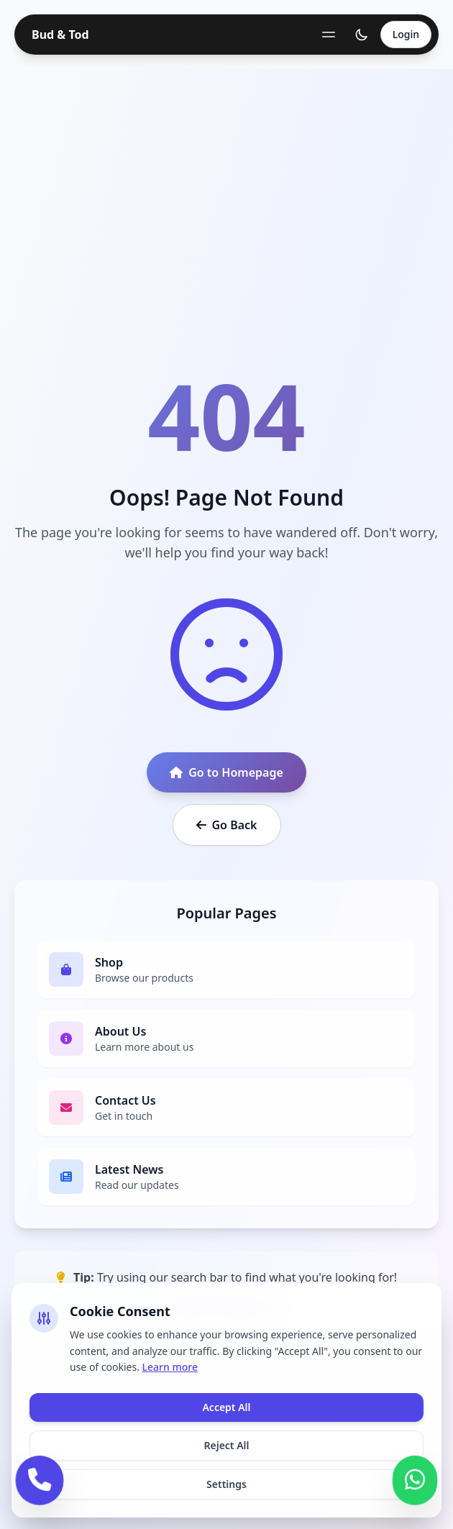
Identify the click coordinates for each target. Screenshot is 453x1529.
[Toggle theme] (362, 34)
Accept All (226, 1407)
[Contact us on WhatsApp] (415, 1478)
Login (406, 34)
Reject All (226, 1445)
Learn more (170, 1367)
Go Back (226, 825)
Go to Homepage (226, 772)
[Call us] (39, 1478)
